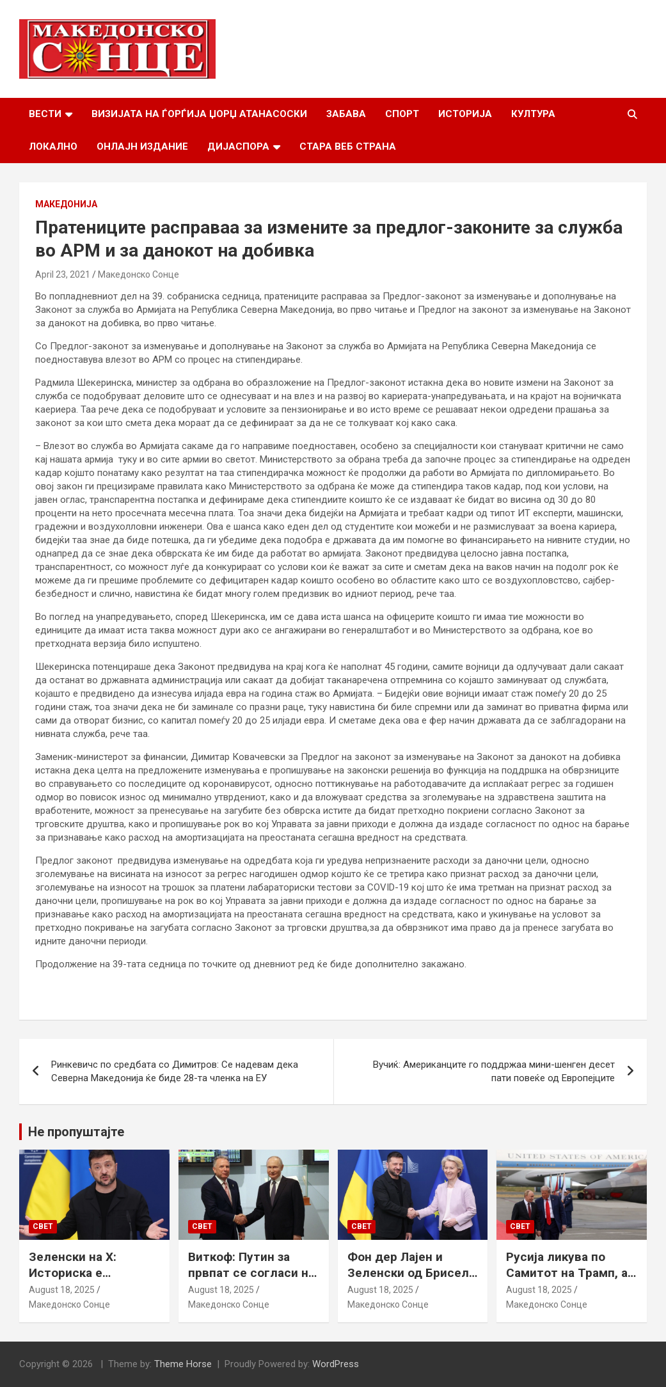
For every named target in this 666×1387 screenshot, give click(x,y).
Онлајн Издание (142, 146)
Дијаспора (238, 146)
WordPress (335, 1364)
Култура (533, 114)
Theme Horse (183, 1364)
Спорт (402, 114)
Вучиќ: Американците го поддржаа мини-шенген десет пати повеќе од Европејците (494, 1071)
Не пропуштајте (76, 1131)
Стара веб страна (347, 146)
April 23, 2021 (62, 274)
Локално (53, 146)
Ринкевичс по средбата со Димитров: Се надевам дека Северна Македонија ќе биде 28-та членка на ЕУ (174, 1071)
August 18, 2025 (62, 1290)
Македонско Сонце (138, 274)
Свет (43, 1226)
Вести (45, 114)
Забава (346, 114)
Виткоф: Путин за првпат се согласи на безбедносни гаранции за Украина (251, 1280)
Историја (465, 114)
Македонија (66, 204)
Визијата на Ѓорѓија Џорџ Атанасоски (199, 114)
